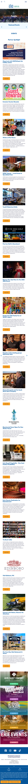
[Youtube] (15, 750)
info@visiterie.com (14, 760)
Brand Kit (17, 761)
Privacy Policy (12, 761)
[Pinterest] (23, 750)
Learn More (6, 78)
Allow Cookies (4, 781)
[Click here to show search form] (4, 1)
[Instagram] (10, 750)
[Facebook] (6, 750)
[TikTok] (20, 750)
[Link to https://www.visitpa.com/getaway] (14, 757)
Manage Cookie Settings (15, 781)
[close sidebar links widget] (14, 766)
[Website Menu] (26, 1)
